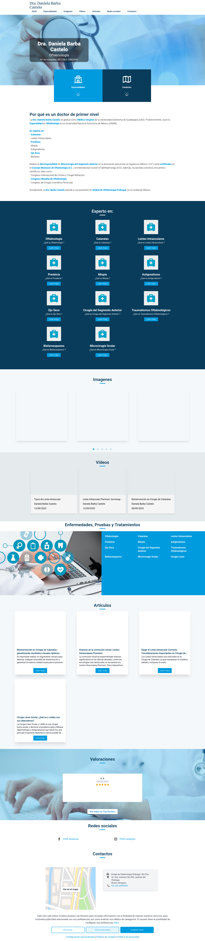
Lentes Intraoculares (181, 536)
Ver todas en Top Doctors (102, 811)
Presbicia (109, 542)
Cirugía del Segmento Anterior (149, 549)
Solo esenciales (102, 929)
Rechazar (68, 929)
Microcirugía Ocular (148, 556)
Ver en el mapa (70, 889)
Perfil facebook (70, 839)
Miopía (141, 542)
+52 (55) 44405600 (119, 886)
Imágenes (68, 11)
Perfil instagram (128, 839)
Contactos (132, 11)
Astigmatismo (178, 542)
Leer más (54, 248)
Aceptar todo (137, 929)
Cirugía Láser (177, 556)
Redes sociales (114, 11)
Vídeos (82, 11)
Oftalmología (111, 536)
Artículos (96, 11)
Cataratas (143, 536)
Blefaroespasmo (113, 556)
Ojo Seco (109, 547)
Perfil (34, 11)
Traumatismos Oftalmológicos (178, 549)
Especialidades (50, 11)
